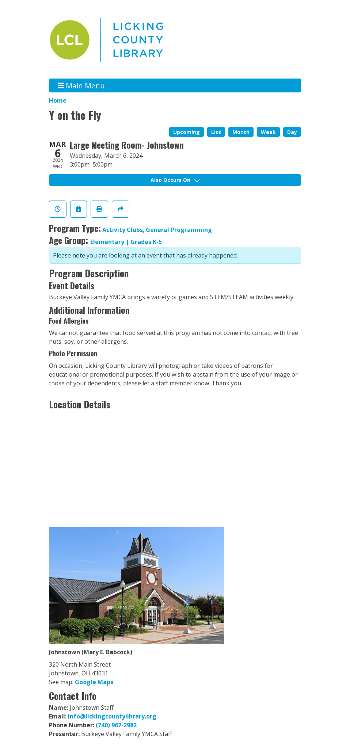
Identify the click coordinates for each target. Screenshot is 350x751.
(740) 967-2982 (116, 725)
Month (241, 132)
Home (57, 100)
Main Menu (81, 85)
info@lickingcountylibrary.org (112, 716)
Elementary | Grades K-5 (126, 242)
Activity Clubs (122, 230)
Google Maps (94, 682)
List (216, 132)
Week (268, 132)
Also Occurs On (175, 179)
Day (292, 132)
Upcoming (186, 132)
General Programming (179, 230)
